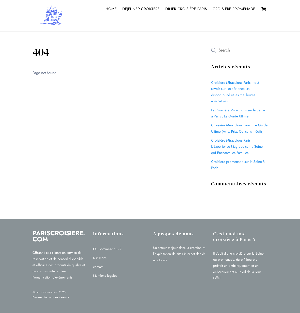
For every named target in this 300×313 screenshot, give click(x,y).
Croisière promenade (234, 9)
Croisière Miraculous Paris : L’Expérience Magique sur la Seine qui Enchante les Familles (237, 146)
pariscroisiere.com (46, 292)
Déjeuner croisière (141, 9)
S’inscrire (100, 257)
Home (110, 9)
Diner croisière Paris (186, 9)
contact (98, 266)
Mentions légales (105, 275)
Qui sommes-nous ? (107, 248)
